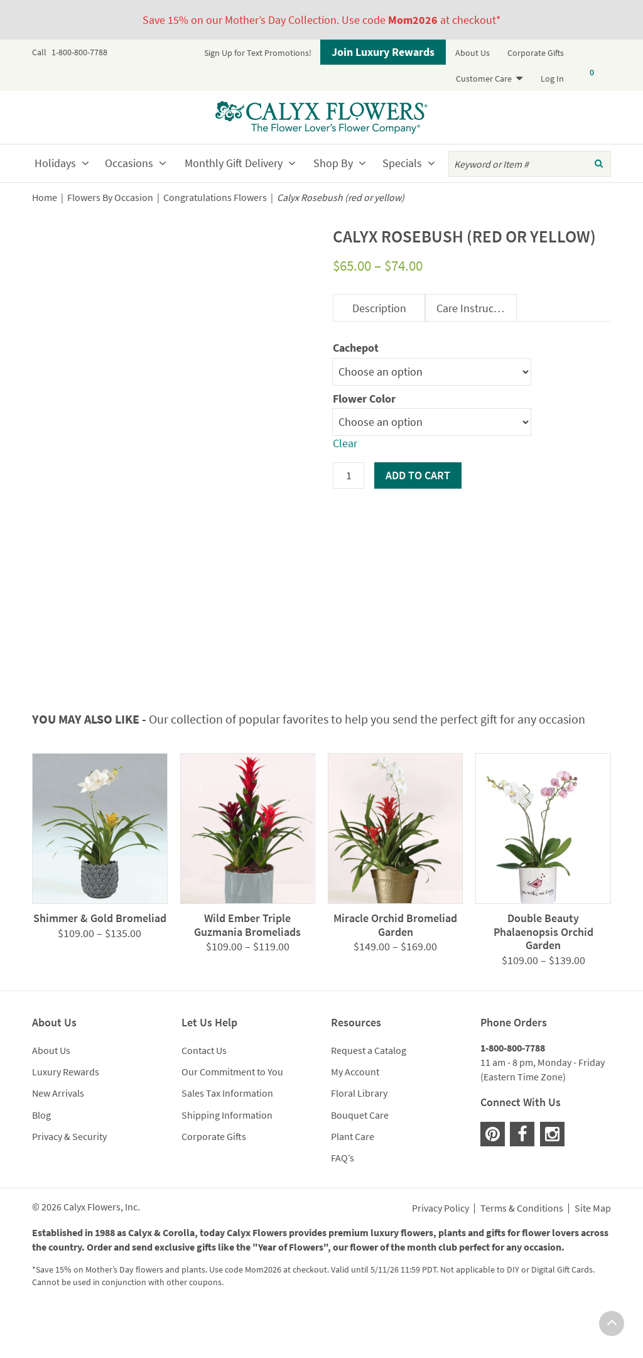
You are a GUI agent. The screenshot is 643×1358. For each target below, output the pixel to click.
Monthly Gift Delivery (234, 163)
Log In (552, 78)
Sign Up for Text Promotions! (257, 52)
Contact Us (204, 1100)
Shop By (333, 163)
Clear (345, 443)
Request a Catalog (368, 1100)
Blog (41, 1164)
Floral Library (359, 1142)
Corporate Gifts (535, 52)
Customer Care (484, 78)
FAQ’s (342, 1206)
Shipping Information (227, 1164)
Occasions (129, 163)
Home (44, 198)
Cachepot (356, 347)
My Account (355, 1121)
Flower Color (364, 398)
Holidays (55, 163)
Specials (402, 163)
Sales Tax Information (227, 1142)
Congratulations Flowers (215, 198)
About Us (472, 52)
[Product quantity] (348, 475)
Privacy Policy (440, 1258)
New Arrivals (58, 1142)
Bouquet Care (360, 1164)
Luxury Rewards (65, 1121)
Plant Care (352, 1185)
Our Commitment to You (232, 1121)
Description (379, 308)
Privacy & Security (69, 1185)
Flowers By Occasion (110, 198)
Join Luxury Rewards (383, 52)
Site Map (593, 1258)
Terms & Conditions (521, 1258)
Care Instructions (476, 308)
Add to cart (418, 475)
